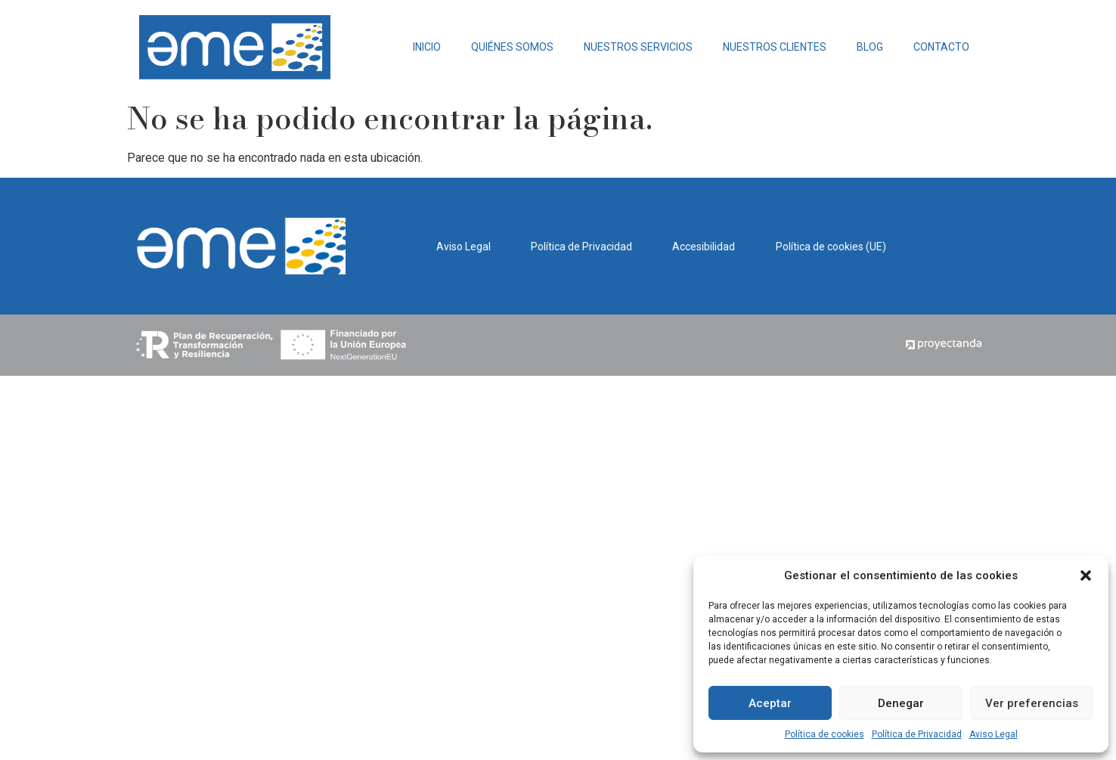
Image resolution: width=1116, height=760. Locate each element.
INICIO (427, 47)
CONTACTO (941, 47)
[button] (1085, 575)
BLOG (870, 47)
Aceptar (770, 703)
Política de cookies (824, 734)
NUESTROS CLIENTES (774, 47)
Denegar (901, 703)
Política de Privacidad (917, 734)
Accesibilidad (703, 246)
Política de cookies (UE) (831, 246)
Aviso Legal (993, 734)
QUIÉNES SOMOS (512, 47)
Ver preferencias (1031, 703)
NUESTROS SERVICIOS (638, 47)
